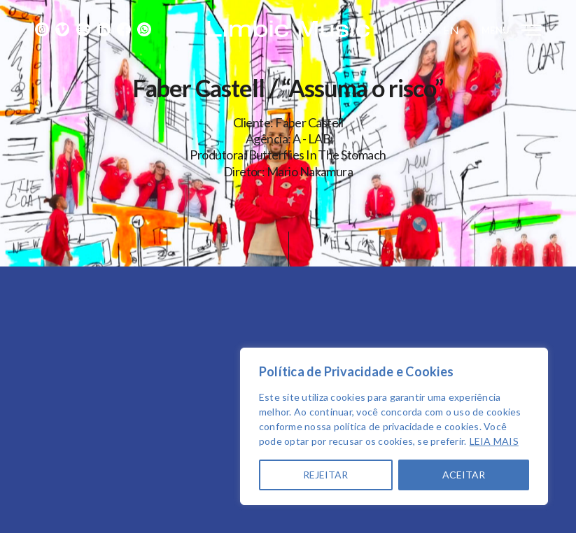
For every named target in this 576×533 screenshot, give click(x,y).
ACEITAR (463, 475)
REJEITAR (325, 475)
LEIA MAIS (494, 441)
